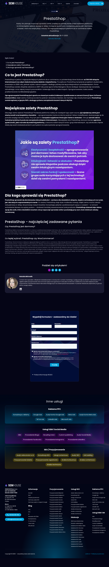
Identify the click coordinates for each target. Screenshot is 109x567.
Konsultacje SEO (43, 455)
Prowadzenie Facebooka (31, 440)
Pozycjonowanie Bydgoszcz (57, 495)
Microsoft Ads (67, 419)
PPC (29, 512)
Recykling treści (49, 435)
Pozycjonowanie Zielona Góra (57, 532)
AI (28, 514)
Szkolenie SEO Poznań (77, 544)
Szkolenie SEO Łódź (76, 539)
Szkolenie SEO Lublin (76, 542)
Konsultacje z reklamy (20, 415)
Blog (30, 506)
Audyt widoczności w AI (24, 455)
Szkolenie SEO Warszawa (77, 537)
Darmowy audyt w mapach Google (37, 502)
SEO (29, 509)
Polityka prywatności (33, 497)
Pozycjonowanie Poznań (56, 518)
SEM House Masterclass (77, 521)
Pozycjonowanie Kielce (56, 504)
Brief (29, 495)
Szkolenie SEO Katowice (77, 532)
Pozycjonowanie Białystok (56, 493)
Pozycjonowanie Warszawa (57, 527)
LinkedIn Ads (52, 419)
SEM (18, 435)
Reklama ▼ (35, 3)
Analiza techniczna (54, 465)
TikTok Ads (40, 419)
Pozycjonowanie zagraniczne (46, 460)
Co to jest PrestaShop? (16, 63)
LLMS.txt (87, 554)
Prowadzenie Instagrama (54, 440)
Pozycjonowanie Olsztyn (56, 513)
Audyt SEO (76, 455)
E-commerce (32, 521)
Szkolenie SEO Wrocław (77, 528)
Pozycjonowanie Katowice (56, 502)
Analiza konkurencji (69, 460)
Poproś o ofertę (96, 3)
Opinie (68, 3)
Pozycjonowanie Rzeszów (56, 520)
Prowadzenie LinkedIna (77, 440)
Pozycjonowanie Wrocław (56, 530)
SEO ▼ (45, 3)
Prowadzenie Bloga (31, 435)
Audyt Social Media (85, 435)
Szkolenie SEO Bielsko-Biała (78, 525)
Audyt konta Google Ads (55, 415)
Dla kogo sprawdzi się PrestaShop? (20, 67)
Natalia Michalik (54, 39)
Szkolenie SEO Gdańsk (77, 530)
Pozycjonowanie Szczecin (56, 523)
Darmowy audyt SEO (33, 500)
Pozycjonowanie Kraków (56, 507)
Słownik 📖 (54, 11)
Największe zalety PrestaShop (18, 65)
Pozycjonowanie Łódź (55, 511)
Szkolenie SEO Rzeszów (77, 546)
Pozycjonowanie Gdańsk (56, 497)
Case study (31, 523)
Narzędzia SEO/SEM (33, 516)
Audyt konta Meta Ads (88, 415)
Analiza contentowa (88, 460)
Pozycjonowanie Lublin (56, 509)
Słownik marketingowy (77, 523)
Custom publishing (66, 435)
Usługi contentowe (61, 455)
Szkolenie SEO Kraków (76, 535)
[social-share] (49, 270)
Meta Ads (72, 415)
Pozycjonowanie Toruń (56, 525)
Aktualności (31, 525)
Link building (89, 455)
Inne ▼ (60, 3)
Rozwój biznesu (32, 519)
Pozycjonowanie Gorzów (56, 500)
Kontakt (75, 3)
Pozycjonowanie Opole (56, 516)
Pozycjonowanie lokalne (22, 460)
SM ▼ (52, 3)
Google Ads (37, 415)
